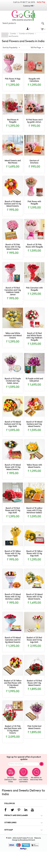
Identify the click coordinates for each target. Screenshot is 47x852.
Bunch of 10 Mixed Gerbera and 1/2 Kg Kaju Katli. (12, 424)
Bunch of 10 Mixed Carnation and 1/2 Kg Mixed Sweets (13, 640)
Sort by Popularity (11, 47)
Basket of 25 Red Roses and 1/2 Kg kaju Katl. (34, 640)
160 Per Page (37, 47)
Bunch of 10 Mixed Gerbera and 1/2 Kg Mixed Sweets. (12, 204)
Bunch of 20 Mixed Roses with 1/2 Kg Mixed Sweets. (34, 597)
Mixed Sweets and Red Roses (13, 162)
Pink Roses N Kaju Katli (12, 80)
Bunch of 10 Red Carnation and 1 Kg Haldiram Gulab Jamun (13, 291)
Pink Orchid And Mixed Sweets (34, 727)
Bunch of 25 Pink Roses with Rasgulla (34, 246)
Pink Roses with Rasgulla (34, 203)
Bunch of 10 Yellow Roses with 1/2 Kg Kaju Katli (34, 553)
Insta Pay (41, 2)
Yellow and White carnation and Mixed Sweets (13, 335)
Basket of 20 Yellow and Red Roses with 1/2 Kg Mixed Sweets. (12, 684)
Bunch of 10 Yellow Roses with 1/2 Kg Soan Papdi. (13, 553)
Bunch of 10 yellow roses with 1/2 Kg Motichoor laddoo (34, 510)
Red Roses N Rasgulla (12, 121)
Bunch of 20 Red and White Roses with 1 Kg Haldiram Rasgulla (34, 336)
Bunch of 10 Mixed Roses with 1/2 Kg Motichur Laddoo (13, 597)
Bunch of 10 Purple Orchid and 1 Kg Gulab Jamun (13, 381)
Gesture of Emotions (34, 162)
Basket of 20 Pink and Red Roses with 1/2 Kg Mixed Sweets (12, 729)
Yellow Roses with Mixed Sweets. (34, 466)
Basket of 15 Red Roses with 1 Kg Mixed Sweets (34, 683)
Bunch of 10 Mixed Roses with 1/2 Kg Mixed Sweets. (13, 467)
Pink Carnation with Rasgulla (34, 289)
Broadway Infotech (27, 840)
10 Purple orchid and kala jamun (34, 380)
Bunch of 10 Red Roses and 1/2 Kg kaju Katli (12, 510)
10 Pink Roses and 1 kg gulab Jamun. (34, 121)
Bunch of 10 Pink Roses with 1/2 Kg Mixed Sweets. (12, 247)
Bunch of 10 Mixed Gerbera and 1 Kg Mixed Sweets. (34, 424)
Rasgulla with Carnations (34, 80)
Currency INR (28, 6)
